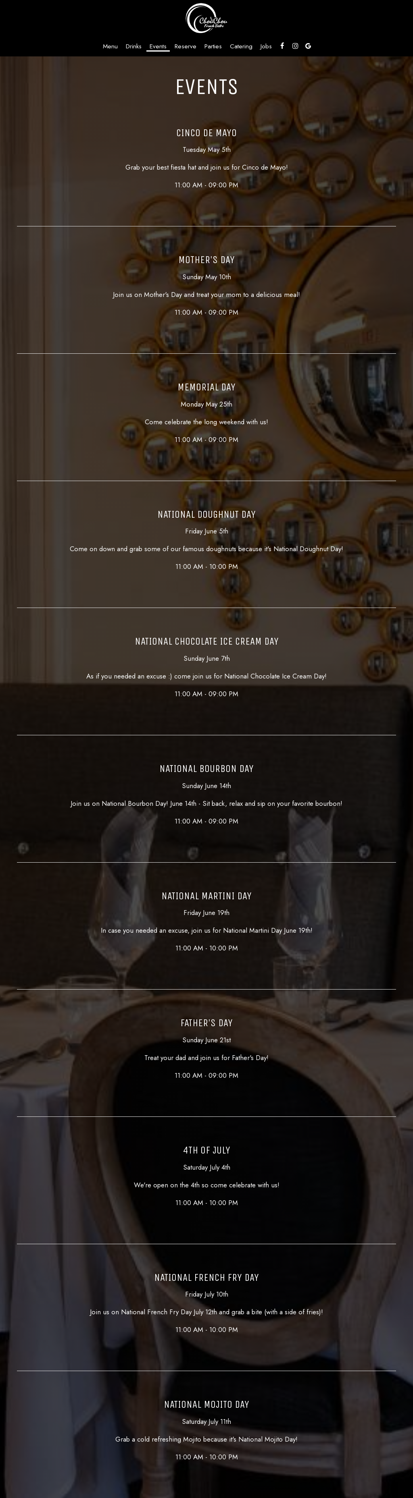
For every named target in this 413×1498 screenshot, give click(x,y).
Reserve (185, 46)
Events (158, 46)
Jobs (266, 46)
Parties (213, 46)
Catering (241, 46)
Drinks (134, 46)
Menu (110, 46)
